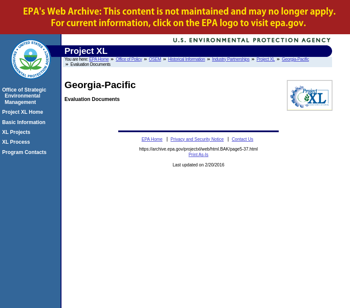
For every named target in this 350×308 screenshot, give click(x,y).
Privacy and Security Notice (197, 139)
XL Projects (17, 132)
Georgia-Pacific (295, 59)
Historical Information (186, 59)
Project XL (266, 59)
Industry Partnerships (231, 59)
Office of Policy (129, 59)
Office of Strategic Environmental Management (25, 96)
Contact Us (242, 139)
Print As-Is (198, 154)
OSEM (155, 59)
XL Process (17, 142)
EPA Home (99, 59)
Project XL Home (24, 112)
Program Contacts (26, 152)
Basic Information (25, 122)
